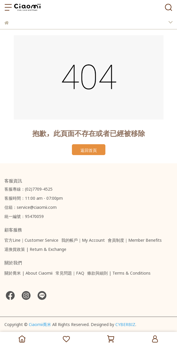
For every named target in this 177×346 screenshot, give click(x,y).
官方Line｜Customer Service (31, 239)
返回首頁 (88, 149)
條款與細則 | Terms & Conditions (119, 272)
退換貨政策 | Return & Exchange (35, 248)
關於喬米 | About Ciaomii (28, 272)
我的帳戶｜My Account (83, 239)
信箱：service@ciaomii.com (30, 206)
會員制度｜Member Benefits (135, 239)
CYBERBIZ (125, 323)
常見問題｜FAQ (69, 272)
